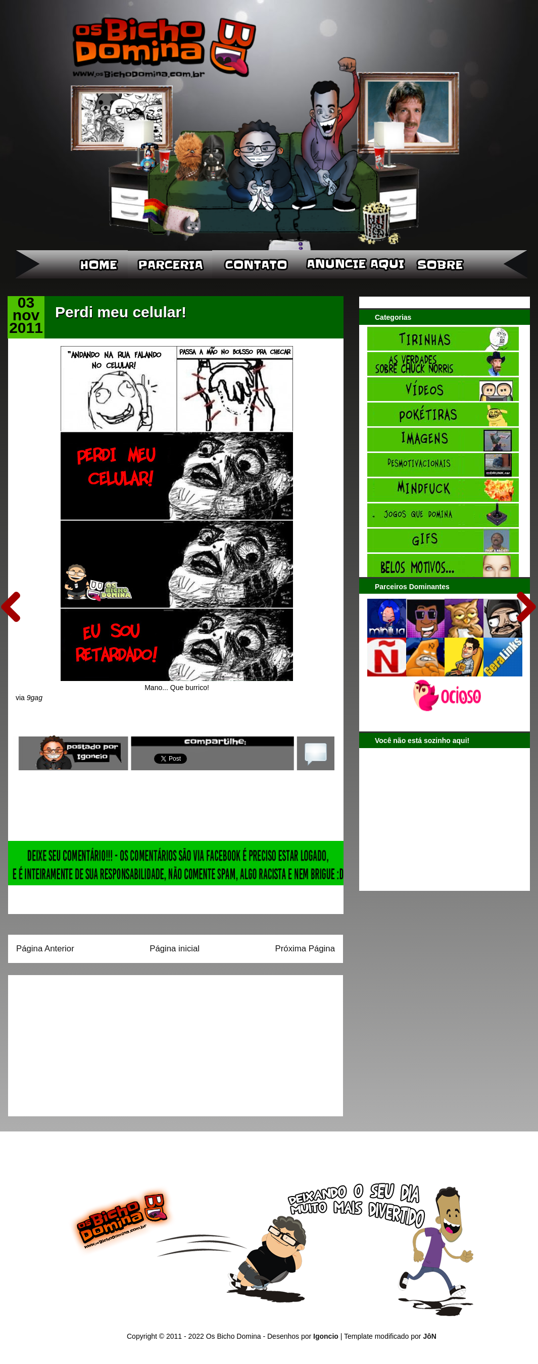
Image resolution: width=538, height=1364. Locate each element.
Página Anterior (45, 948)
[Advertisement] (79, 1042)
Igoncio (325, 1336)
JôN (429, 1336)
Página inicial (175, 948)
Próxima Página (305, 948)
